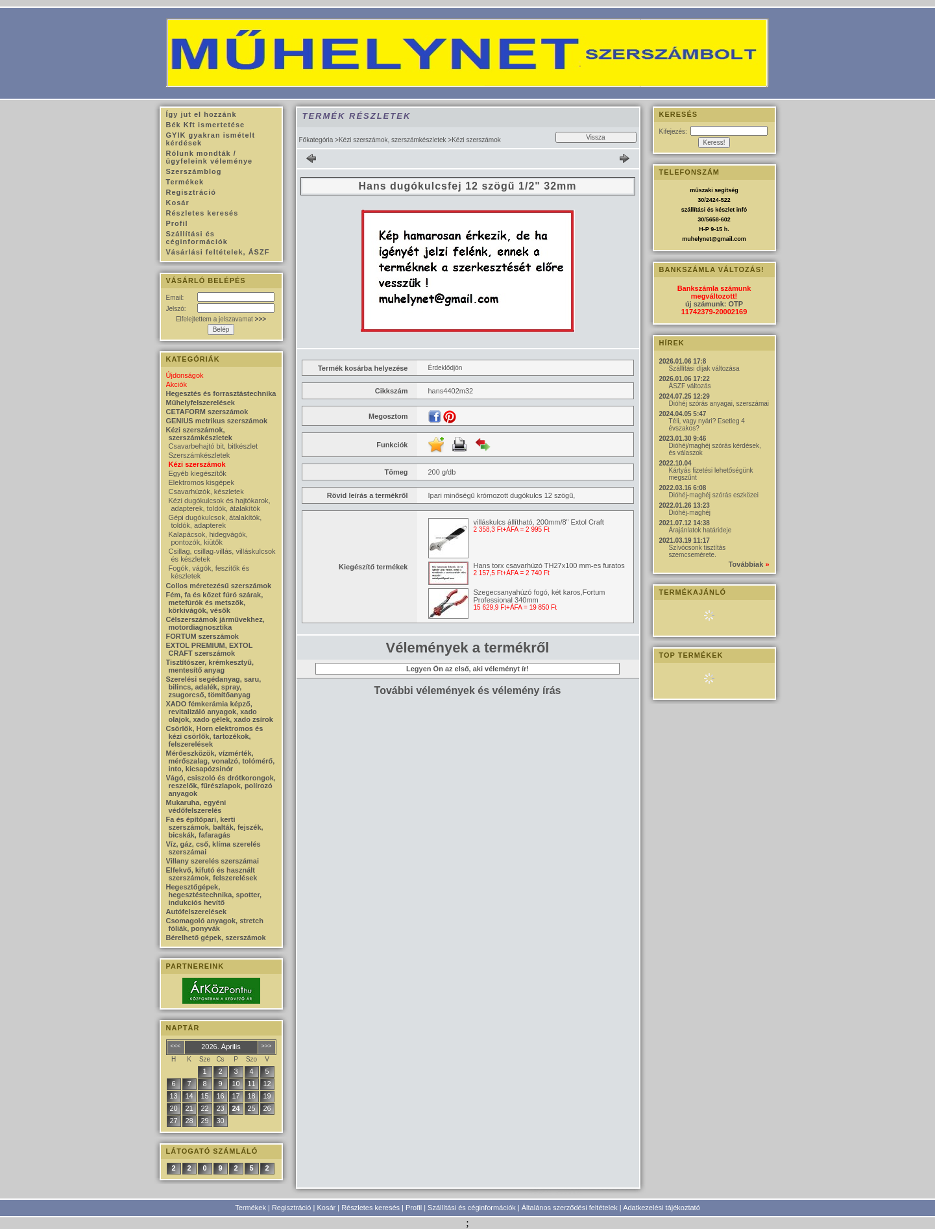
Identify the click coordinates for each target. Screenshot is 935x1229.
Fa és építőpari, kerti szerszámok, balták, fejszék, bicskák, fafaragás (214, 827)
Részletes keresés (370, 1207)
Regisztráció (291, 1207)
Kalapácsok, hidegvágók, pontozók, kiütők (208, 538)
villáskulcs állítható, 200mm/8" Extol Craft (539, 522)
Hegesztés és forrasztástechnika (221, 393)
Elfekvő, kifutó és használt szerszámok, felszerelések (212, 874)
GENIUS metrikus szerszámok (217, 421)
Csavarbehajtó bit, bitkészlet (213, 446)
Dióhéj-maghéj (689, 512)
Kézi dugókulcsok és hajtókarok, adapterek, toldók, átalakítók (220, 504)
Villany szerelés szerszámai (213, 861)
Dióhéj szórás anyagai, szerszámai (719, 403)
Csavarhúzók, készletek (206, 491)
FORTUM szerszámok (202, 636)
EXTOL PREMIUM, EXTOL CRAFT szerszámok (209, 649)
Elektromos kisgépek (202, 482)
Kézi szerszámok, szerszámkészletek (392, 139)
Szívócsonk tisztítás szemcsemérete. (697, 551)
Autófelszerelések (196, 911)
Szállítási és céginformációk (472, 1207)
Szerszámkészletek (199, 455)
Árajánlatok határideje (700, 530)
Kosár (326, 1207)
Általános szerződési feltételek (570, 1207)
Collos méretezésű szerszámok (219, 586)
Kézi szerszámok (197, 464)
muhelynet (696, 239)
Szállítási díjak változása (704, 368)
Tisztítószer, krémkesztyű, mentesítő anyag (210, 666)
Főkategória (316, 139)
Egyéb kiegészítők (197, 473)
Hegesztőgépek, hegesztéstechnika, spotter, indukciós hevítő (214, 894)
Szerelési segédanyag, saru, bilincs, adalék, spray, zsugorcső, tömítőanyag (213, 687)
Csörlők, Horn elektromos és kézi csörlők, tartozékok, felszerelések (214, 736)
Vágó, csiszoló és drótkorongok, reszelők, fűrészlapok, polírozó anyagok (221, 785)
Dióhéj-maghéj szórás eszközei (714, 495)
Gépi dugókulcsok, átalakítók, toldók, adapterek (215, 521)
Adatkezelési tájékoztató (661, 1207)
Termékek (250, 1207)
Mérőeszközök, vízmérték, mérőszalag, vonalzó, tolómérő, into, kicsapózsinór (220, 761)
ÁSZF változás (690, 386)
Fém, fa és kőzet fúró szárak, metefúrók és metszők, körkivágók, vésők (214, 602)
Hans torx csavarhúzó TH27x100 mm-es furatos (549, 565)
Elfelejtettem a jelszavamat (221, 319)
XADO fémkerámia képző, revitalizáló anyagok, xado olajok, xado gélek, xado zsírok (219, 711)
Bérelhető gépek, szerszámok (216, 937)
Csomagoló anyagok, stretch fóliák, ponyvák (214, 924)
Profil (414, 1207)
